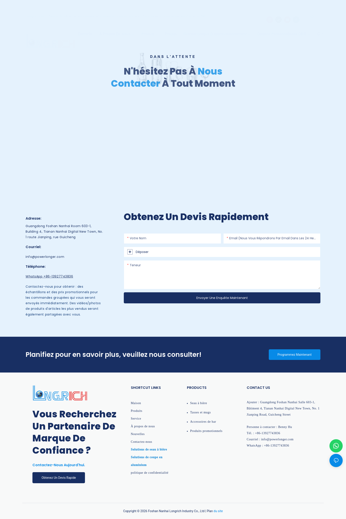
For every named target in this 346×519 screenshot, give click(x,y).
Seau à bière (198, 403)
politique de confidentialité (149, 472)
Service (136, 418)
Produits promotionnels (206, 431)
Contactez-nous (141, 441)
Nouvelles (138, 434)
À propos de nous (143, 426)
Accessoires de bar (203, 421)
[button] (322, 29)
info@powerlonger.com (45, 257)
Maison (136, 403)
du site (218, 511)
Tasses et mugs (200, 412)
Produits (136, 411)
